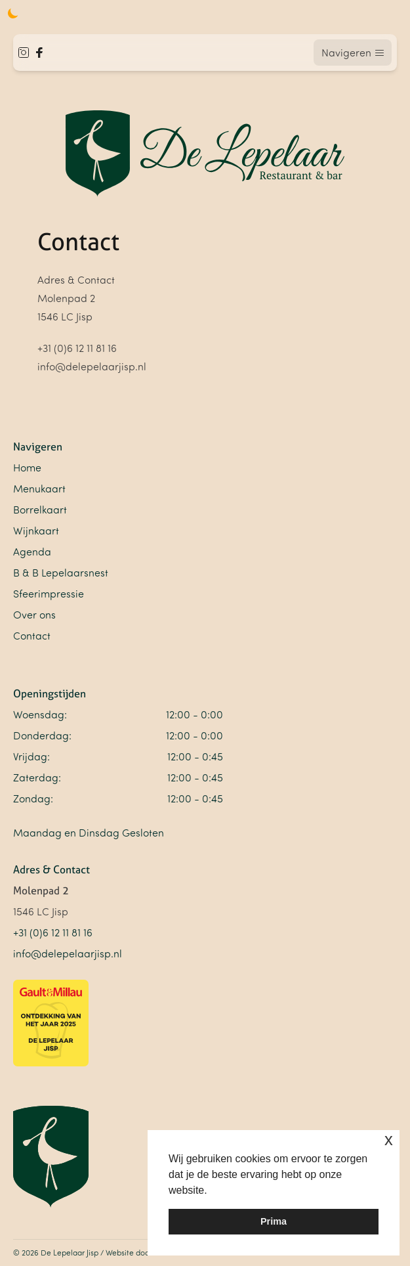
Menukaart (39, 488)
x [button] (388, 1139)
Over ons (34, 614)
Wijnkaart (36, 530)
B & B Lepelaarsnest (60, 572)
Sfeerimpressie (48, 593)
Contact (32, 635)
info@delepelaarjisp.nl (67, 953)
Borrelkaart (40, 509)
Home (27, 467)
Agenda (32, 551)
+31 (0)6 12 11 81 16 (52, 932)
